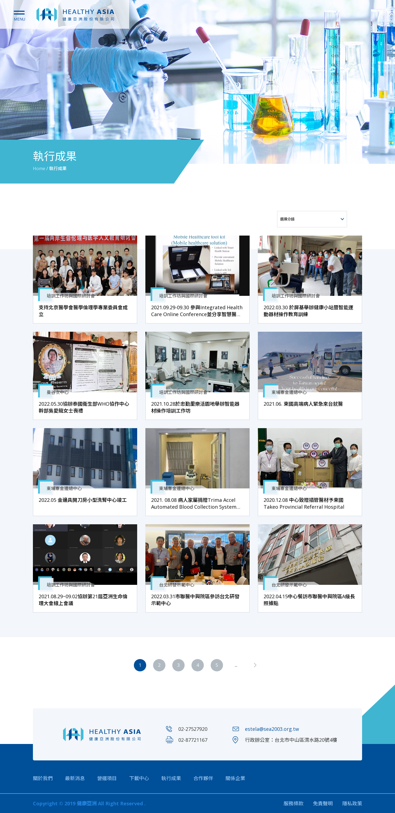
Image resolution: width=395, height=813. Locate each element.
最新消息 (75, 778)
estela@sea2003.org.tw (272, 729)
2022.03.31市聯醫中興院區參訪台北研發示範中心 (195, 599)
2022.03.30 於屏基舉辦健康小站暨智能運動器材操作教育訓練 (308, 310)
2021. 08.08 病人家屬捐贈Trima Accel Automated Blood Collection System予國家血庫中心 (196, 503)
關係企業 (235, 778)
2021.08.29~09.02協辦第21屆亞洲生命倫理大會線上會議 (83, 599)
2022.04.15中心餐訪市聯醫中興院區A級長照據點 (309, 599)
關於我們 (43, 778)
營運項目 (107, 778)
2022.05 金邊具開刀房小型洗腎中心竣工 (83, 500)
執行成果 (171, 778)
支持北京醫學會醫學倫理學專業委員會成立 (83, 310)
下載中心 (139, 778)
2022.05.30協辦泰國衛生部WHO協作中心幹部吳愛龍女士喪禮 (84, 407)
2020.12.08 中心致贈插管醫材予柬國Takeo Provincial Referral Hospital (304, 503)
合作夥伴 (203, 778)
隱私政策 (352, 803)
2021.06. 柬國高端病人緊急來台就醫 (303, 403)
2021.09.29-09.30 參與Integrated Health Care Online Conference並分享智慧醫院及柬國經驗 (196, 311)
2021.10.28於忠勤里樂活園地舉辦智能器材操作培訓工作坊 (195, 407)
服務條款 (293, 803)
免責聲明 (323, 803)
